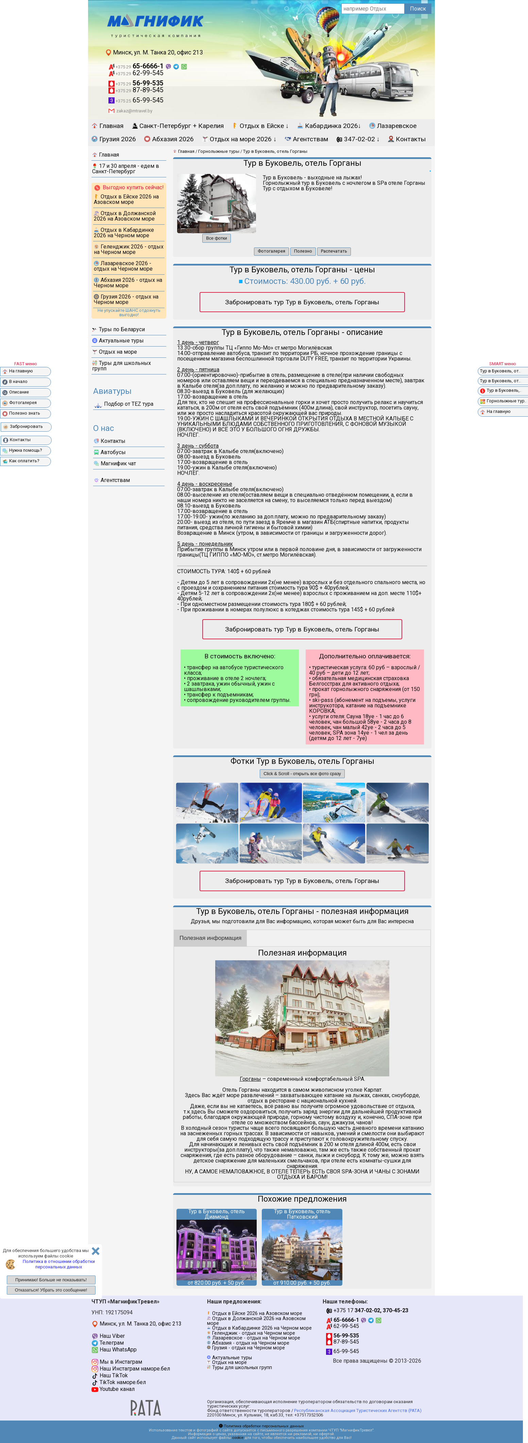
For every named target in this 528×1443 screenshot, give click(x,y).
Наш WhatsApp (114, 1349)
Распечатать (334, 251)
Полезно (303, 251)
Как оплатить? (20, 461)
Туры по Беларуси (118, 329)
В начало (15, 382)
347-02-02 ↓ (358, 139)
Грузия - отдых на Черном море (248, 1348)
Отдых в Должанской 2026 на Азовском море (125, 216)
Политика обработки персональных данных (261, 1426)
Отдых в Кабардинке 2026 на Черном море (124, 233)
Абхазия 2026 (169, 139)
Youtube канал (113, 1389)
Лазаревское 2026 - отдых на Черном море (123, 266)
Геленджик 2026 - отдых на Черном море (129, 249)
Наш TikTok (109, 1375)
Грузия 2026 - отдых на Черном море (126, 299)
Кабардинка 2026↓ (329, 126)
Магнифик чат (115, 463)
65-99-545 (136, 100)
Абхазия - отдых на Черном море (250, 1343)
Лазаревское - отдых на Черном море (256, 1338)
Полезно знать (21, 413)
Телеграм (107, 1343)
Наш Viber (108, 1336)
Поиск (418, 8)
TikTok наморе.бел (118, 1382)
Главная (107, 126)
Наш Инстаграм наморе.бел (130, 1368)
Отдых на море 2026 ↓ (239, 139)
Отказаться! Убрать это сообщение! (51, 1290)
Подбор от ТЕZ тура (123, 405)
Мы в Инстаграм (116, 1362)
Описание (15, 392)
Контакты (407, 139)
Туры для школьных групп (121, 366)
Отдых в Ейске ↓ (260, 126)
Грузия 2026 (113, 139)
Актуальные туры (118, 340)
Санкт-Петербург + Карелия (178, 126)
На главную (17, 371)
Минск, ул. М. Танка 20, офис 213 (154, 52)
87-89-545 (136, 90)
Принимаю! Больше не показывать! (51, 1279)
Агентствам (306, 139)
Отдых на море (114, 352)
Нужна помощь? (22, 450)
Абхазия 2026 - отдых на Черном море (128, 283)
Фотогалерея (271, 251)
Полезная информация (210, 938)
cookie (237, 1438)
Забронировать (23, 427)
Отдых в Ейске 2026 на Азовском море (126, 199)
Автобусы (110, 452)
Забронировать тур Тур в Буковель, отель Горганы (302, 302)
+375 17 (367, 1310)
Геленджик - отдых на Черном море (253, 1333)
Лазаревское (392, 126)
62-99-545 (136, 73)
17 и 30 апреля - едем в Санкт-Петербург (125, 169)
